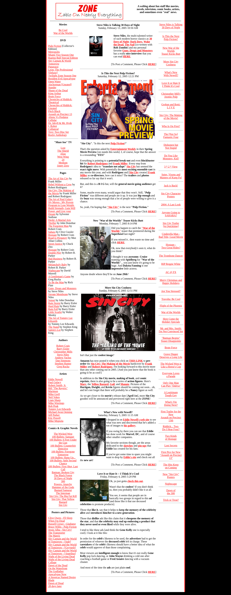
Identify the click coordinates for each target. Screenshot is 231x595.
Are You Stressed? (171, 291)
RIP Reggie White (170, 264)
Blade (51, 580)
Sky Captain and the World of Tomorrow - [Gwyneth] (62, 546)
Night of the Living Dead (61, 556)
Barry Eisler (63, 348)
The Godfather (56, 571)
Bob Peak (53, 406)
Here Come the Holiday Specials (171, 320)
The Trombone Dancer (171, 255)
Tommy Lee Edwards (59, 409)
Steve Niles (63, 354)
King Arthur (54, 93)
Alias (63, 153)
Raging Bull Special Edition (63, 57)
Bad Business (55, 258)
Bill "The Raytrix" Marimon (58, 390)
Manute (124, 384)
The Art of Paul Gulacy (60, 199)
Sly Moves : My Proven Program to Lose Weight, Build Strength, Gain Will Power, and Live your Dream (61, 208)
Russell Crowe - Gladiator (62, 523)
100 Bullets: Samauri (63, 436)
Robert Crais (63, 345)
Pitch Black (54, 111)
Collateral (53, 129)
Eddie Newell (55, 379)
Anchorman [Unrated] (60, 84)
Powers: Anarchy (63, 484)
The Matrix (54, 535)
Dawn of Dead (56, 583)
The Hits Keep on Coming (171, 466)
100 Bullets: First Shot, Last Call (63, 468)
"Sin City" (113, 207)
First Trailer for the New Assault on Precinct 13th (171, 416)
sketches (128, 445)
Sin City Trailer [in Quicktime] (171, 225)
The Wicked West (63, 433)
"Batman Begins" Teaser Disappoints (171, 339)
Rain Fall (53, 309)
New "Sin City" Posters (171, 476)
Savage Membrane (58, 294)
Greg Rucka (63, 366)
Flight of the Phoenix (171, 305)
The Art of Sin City (58, 178)
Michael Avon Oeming (60, 412)
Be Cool (63, 30)
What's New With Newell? (171, 74)
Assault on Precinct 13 (60, 114)
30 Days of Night (63, 478)
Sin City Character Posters (171, 195)
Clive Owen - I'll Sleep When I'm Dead (60, 519)
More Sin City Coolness (171, 63)
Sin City (63, 505)
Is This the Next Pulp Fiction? (170, 38)
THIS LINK (136, 360)
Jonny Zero (63, 165)
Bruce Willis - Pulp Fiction (62, 526)
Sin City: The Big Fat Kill (63, 496)
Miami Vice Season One (61, 54)
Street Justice (55, 243)
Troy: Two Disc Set (58, 132)
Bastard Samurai (63, 490)
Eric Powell (54, 418)
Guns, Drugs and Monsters (62, 288)
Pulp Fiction (54, 46)
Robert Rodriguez (98, 163)
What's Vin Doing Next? (171, 403)
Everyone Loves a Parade (170, 375)
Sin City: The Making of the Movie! (170, 117)
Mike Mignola (55, 421)
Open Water (54, 81)
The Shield (63, 150)
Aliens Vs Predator (58, 117)
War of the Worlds (63, 33)
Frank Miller (120, 163)
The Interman (63, 493)
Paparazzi (53, 66)
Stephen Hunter (63, 363)
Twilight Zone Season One (62, 75)
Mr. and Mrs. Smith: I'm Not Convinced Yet (171, 330)
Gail (112, 384)
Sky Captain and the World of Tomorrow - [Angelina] (62, 552)
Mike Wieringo (56, 403)
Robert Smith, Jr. (57, 385)
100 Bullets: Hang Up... (63, 457)
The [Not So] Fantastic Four (171, 136)
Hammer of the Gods (63, 487)
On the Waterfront (57, 568)
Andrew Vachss (63, 357)
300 (63, 481)
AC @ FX (171, 272)
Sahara (51, 232)
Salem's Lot (54, 330)
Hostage (52, 235)
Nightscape (54, 270)
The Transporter (56, 532)
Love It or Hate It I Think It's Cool (171, 84)
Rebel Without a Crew (60, 184)
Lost (63, 147)
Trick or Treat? (171, 500)
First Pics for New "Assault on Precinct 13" (171, 455)
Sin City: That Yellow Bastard (62, 500)
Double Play (54, 252)
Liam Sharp (54, 400)
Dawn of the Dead (57, 565)
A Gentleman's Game (59, 276)
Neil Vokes (54, 397)
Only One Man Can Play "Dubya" (171, 384)
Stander (52, 87)
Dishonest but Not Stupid (171, 146)
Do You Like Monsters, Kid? (171, 157)
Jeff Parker (54, 415)
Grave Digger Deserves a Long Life (170, 356)
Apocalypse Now (57, 574)
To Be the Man (56, 282)
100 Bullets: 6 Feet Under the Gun (63, 441)
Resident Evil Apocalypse (61, 78)
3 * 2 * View (171, 166)
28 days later (55, 586)
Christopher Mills (63, 351)
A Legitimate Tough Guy (171, 394)
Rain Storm (54, 303)
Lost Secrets (170, 445)
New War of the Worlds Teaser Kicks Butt (170, 51)
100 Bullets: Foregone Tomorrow (63, 453)
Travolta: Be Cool (170, 299)
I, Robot (52, 126)
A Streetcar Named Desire (62, 577)
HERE (151, 64)
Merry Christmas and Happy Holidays (171, 281)
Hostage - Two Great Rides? (170, 246)
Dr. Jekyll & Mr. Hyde (60, 123)
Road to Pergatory (57, 237)
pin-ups (142, 445)
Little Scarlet (55, 312)
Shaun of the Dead (58, 90)
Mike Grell (54, 394)
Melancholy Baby (57, 264)
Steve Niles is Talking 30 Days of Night (170, 26)
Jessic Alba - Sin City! (60, 529)
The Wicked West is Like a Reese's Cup (170, 365)
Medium (63, 162)
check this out (135, 481)
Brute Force (54, 96)
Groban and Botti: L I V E (170, 106)
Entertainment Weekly (123, 149)
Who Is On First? (171, 126)
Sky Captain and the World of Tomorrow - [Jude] (62, 540)
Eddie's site (129, 457)
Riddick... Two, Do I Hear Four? (171, 428)
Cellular (52, 120)
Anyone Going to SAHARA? (171, 214)
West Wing (63, 156)
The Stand (53, 327)
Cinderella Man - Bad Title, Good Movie (171, 235)
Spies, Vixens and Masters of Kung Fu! (171, 176)
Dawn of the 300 (171, 492)
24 (63, 159)
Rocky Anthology (57, 135)
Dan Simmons (62, 360)
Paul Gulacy (54, 382)
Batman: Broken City (63, 472)
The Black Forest (63, 475)
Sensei (51, 300)
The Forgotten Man (58, 226)
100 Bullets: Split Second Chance (63, 462)
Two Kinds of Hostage (171, 437)
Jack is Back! (171, 185)
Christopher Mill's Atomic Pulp (170, 95)
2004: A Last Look (171, 204)
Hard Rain (53, 306)
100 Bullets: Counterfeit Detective (63, 447)
